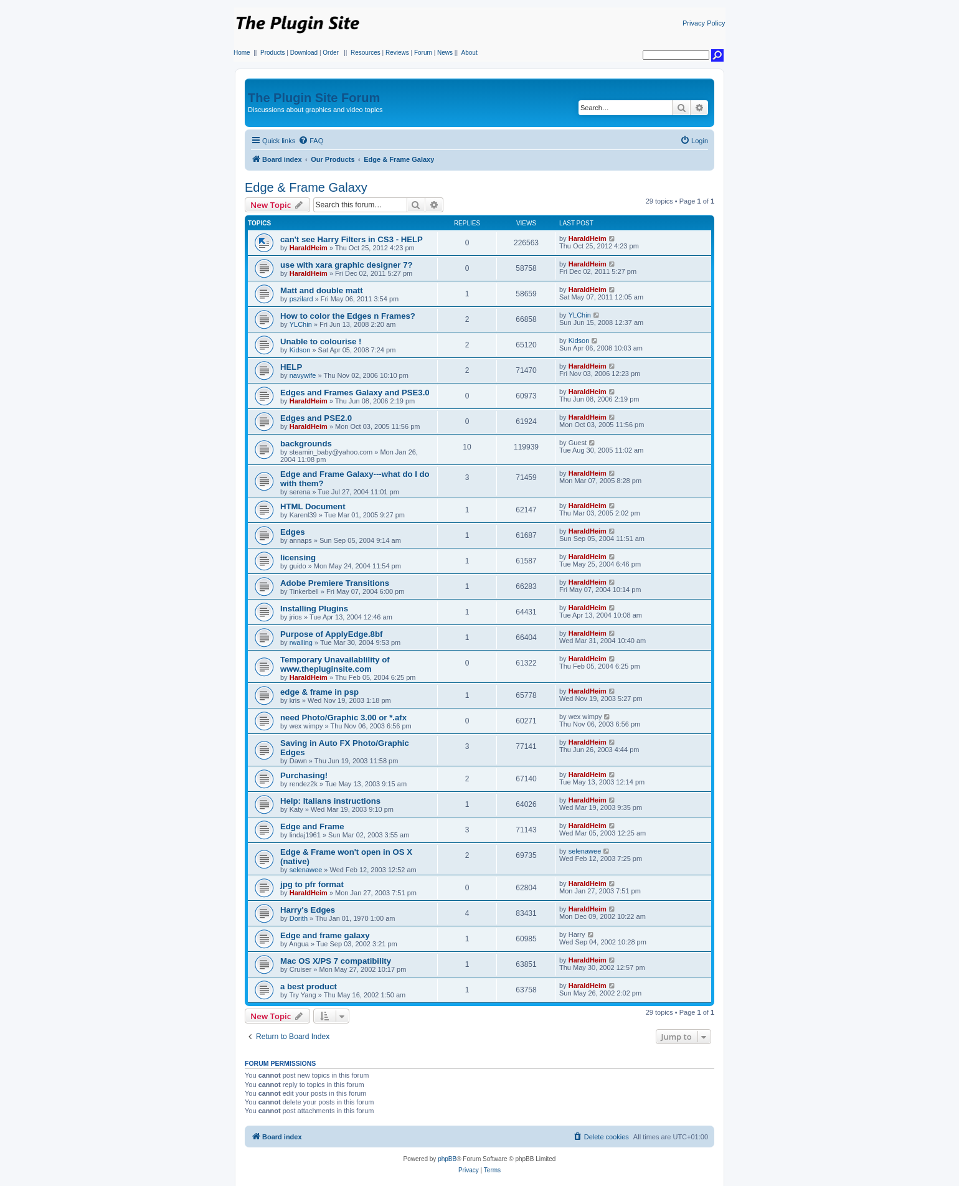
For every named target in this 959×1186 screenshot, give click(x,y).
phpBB (447, 1158)
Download (304, 52)
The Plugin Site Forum (314, 98)
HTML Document (313, 506)
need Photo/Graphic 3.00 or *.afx (343, 717)
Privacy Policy (704, 23)
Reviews (397, 52)
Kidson (300, 350)
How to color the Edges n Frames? (347, 316)
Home (242, 52)
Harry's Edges (307, 910)
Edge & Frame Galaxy (306, 187)
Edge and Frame (312, 826)
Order (331, 52)
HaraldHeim (309, 248)
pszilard (301, 299)
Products (272, 52)
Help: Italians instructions (330, 801)
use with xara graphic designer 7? (346, 265)
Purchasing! (304, 775)
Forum (423, 52)
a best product (308, 986)
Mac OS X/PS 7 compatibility (335, 961)
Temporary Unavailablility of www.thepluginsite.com (335, 664)
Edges (292, 532)
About (469, 52)
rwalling (301, 642)
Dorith (299, 918)
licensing (298, 557)
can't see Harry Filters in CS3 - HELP (351, 239)
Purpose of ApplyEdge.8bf (331, 634)
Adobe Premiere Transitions (334, 583)
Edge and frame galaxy (325, 935)
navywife (303, 375)
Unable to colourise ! (320, 341)
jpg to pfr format (312, 884)
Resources (365, 52)
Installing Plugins (314, 608)
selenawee (306, 869)
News (445, 52)
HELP (291, 367)
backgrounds (306, 443)
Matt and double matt (321, 290)
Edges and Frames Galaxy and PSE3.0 (355, 392)
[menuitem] (310, 140)
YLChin (301, 324)
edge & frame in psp (319, 692)
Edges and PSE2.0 (316, 418)
